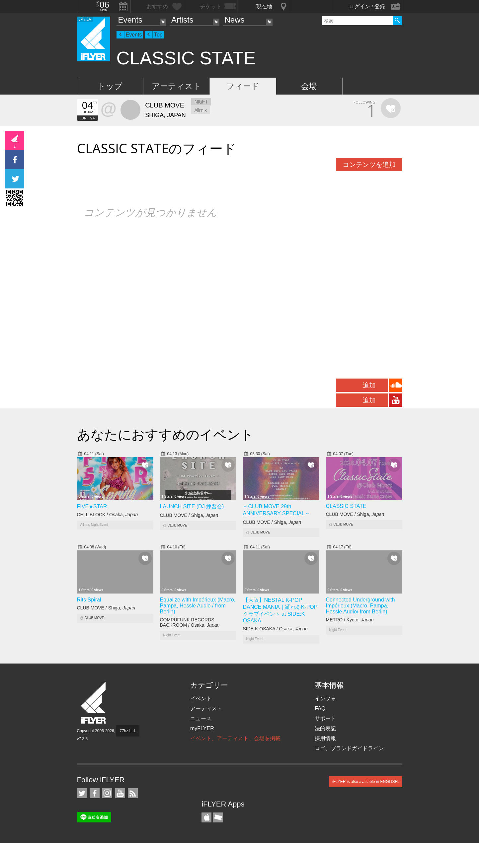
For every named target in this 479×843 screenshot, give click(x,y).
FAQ (320, 708)
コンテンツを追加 (369, 164)
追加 (369, 385)
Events (130, 19)
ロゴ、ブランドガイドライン (349, 748)
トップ (110, 86)
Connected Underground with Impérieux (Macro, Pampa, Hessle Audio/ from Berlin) (360, 605)
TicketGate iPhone (218, 817)
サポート (325, 718)
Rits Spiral (89, 599)
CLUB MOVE (177, 525)
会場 (309, 86)
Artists (182, 19)
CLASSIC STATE (346, 506)
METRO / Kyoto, (350, 619)
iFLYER (94, 702)
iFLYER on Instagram (107, 793)
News (234, 19)
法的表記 (325, 728)
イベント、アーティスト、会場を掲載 (235, 738)
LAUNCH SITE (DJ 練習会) (192, 506)
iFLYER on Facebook (95, 793)
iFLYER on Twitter (82, 793)
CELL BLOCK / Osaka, (107, 514)
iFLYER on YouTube (120, 793)
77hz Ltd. (128, 731)
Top (158, 34)
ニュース (200, 718)
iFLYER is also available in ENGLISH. (365, 781)
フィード (242, 86)
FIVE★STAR (92, 506)
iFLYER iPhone (206, 817)
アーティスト (176, 86)
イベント (200, 698)
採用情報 (325, 738)
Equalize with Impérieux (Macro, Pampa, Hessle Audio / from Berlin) (198, 605)
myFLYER (202, 728)
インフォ (325, 698)
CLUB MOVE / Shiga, (189, 515)
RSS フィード (133, 793)
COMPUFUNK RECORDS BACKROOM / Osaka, (190, 622)
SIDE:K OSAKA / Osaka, (275, 628)
